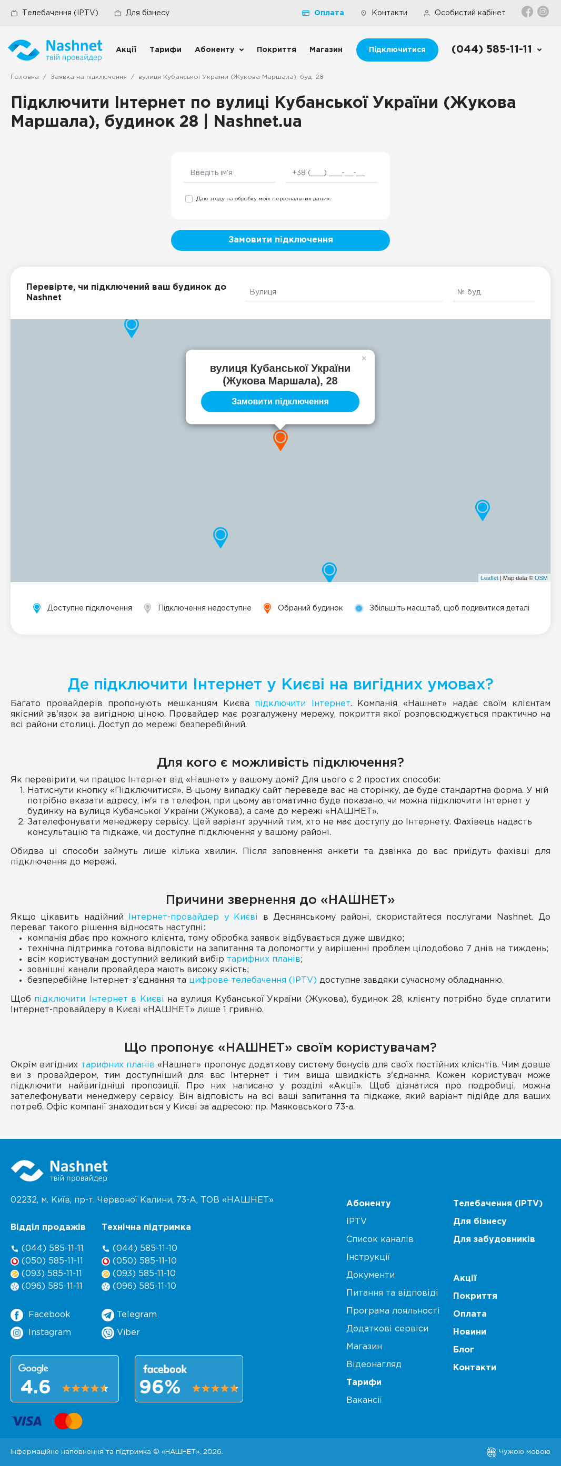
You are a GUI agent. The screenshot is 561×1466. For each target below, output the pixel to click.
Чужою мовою (518, 1452)
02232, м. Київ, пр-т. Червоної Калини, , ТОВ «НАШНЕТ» (142, 1200)
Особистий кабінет (464, 13)
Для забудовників (494, 1240)
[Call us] (497, 50)
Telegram (129, 1315)
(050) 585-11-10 (139, 1261)
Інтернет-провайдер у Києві (193, 917)
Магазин (326, 50)
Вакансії (364, 1400)
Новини (469, 1332)
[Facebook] (528, 11)
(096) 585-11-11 (47, 1286)
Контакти (383, 13)
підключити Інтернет (302, 704)
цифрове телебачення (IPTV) (253, 980)
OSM (541, 578)
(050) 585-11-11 (47, 1261)
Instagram (41, 1333)
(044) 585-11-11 (47, 1248)
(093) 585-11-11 (46, 1273)
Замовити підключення (280, 240)
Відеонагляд (374, 1365)
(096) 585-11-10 (139, 1286)
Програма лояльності (393, 1311)
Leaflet (489, 578)
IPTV (356, 1222)
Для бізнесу (141, 13)
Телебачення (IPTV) (54, 13)
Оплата (323, 13)
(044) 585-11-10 (139, 1248)
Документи (370, 1275)
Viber (121, 1333)
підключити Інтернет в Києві (99, 999)
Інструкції (368, 1257)
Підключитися (397, 50)
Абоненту (214, 50)
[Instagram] (543, 11)
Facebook (41, 1315)
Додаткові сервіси (387, 1329)
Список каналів (380, 1240)
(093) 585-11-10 (139, 1273)
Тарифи (165, 50)
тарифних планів (263, 959)
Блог (463, 1350)
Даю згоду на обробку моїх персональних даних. (263, 199)
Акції (126, 50)
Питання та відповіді (392, 1293)
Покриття (276, 50)
